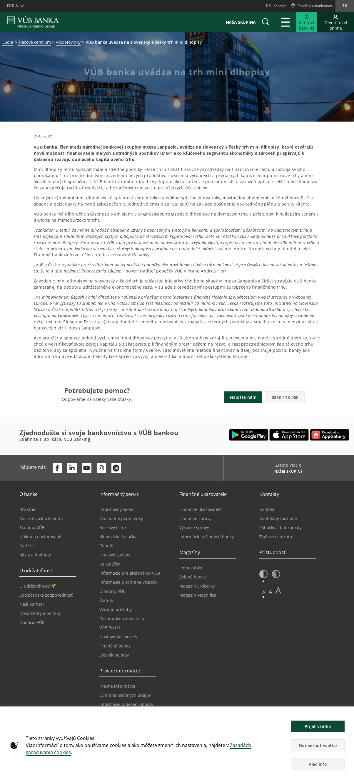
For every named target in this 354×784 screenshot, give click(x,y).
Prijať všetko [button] (318, 726)
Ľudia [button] (12, 5)
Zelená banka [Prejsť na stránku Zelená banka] (192, 577)
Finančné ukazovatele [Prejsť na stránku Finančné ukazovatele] (200, 509)
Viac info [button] (318, 764)
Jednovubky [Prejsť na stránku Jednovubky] (190, 568)
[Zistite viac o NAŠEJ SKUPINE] (286, 472)
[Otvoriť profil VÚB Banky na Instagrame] (101, 468)
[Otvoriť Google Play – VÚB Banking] (249, 435)
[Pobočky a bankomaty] (311, 6)
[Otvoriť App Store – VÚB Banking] (289, 435)
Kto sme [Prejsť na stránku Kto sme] (27, 509)
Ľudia (7, 42)
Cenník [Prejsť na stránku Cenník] (106, 546)
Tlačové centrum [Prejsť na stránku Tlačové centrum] (275, 536)
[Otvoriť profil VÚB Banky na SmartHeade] (116, 468)
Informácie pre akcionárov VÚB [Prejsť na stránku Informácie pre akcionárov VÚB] (129, 573)
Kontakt (276, 5)
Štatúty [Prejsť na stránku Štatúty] (106, 600)
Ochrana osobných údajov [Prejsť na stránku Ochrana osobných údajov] (125, 695)
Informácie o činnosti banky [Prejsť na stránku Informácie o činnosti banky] (206, 536)
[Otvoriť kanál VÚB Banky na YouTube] (86, 468)
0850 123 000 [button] (285, 397)
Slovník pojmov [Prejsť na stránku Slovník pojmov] (114, 655)
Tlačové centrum (34, 42)
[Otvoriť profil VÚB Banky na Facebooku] (57, 468)
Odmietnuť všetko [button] (318, 745)
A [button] (264, 592)
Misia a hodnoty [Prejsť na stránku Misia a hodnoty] (35, 555)
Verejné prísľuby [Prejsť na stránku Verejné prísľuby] (115, 609)
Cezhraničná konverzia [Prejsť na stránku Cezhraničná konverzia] (121, 618)
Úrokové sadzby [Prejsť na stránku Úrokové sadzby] (114, 555)
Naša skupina (241, 22)
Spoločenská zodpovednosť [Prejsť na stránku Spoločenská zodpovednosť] (46, 595)
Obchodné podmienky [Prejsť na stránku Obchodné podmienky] (121, 518)
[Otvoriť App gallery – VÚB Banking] (329, 435)
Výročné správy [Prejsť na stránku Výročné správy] (194, 527)
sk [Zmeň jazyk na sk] (345, 5)
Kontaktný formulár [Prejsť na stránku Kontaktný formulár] (278, 518)
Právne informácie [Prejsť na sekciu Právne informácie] (117, 686)
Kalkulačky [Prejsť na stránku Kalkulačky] (109, 564)
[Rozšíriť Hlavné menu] (285, 22)
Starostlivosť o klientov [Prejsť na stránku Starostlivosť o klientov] (41, 518)
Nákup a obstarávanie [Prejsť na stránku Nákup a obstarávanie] (41, 536)
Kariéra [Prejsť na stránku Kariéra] (26, 546)
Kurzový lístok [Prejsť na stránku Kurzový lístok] (112, 527)
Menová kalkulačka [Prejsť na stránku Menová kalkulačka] (117, 536)
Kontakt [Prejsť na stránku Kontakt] (266, 509)
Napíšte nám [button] (243, 397)
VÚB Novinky (68, 42)
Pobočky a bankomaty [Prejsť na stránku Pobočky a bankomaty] (280, 527)
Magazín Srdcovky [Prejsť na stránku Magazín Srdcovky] (197, 586)
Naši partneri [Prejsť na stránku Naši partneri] (32, 604)
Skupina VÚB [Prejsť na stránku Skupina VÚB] (31, 527)
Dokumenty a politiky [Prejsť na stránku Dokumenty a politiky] (40, 613)
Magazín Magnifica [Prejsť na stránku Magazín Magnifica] (197, 595)
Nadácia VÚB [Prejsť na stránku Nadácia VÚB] (32, 622)
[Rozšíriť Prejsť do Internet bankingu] (306, 22)
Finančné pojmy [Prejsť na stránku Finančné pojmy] (115, 646)
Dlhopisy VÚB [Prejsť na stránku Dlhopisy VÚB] (112, 591)
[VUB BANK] (33, 22)
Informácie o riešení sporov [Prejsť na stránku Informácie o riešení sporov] (126, 704)
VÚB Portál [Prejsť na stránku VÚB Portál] (109, 627)
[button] (265, 22)
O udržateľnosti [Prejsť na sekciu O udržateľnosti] (37, 586)
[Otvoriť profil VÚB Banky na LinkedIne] (72, 468)
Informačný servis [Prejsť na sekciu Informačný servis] (116, 509)
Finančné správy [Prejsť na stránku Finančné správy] (195, 518)
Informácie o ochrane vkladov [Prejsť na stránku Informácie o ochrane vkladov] (128, 582)
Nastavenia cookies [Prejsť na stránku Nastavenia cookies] (118, 637)
